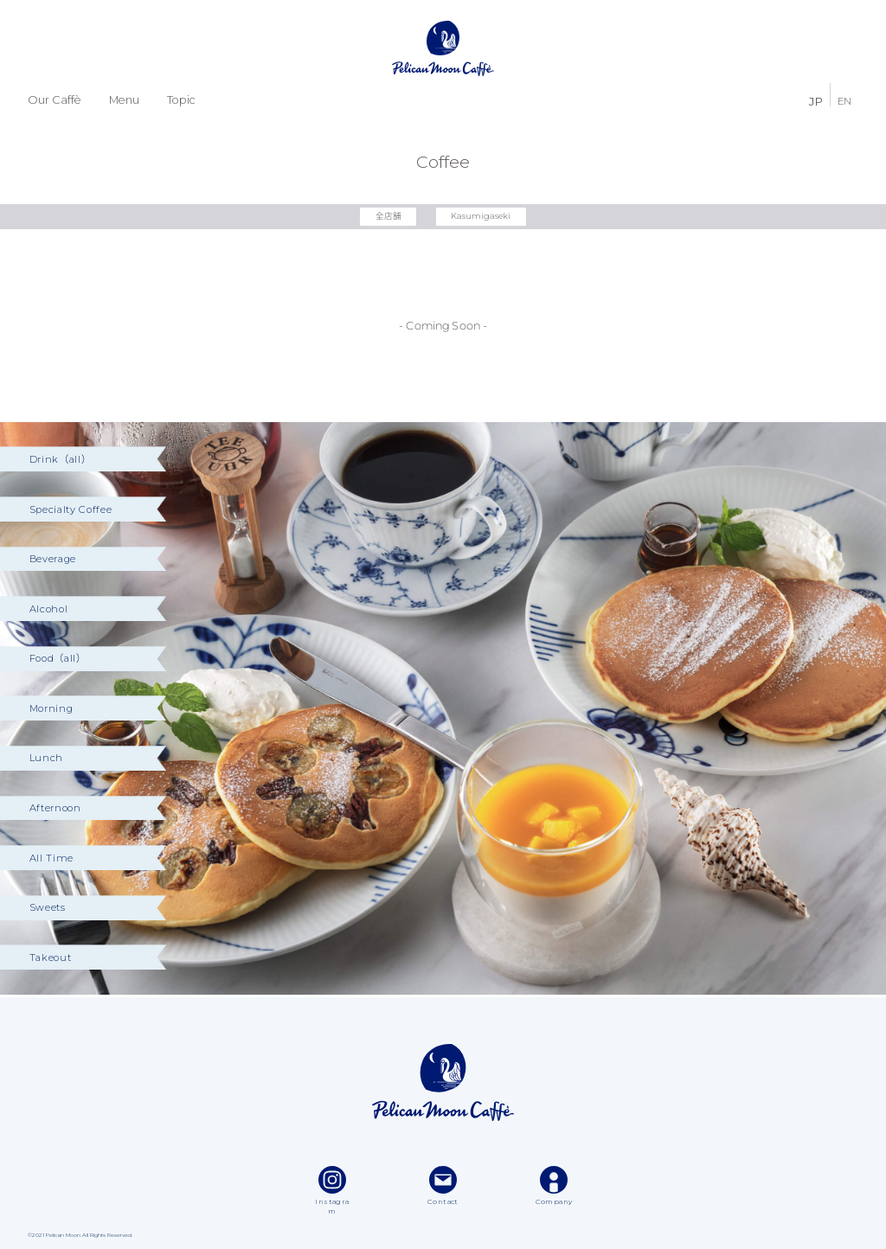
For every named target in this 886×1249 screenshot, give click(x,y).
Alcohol (48, 609)
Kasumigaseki (480, 216)
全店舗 (388, 216)
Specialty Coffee (70, 509)
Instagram (332, 1191)
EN (844, 100)
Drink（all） (60, 459)
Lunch (46, 758)
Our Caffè (54, 100)
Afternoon (55, 808)
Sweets (47, 907)
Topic (181, 100)
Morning (51, 708)
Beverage (52, 559)
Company (554, 1186)
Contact (443, 1186)
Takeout (50, 957)
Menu (124, 100)
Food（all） (58, 658)
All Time (51, 858)
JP (816, 100)
